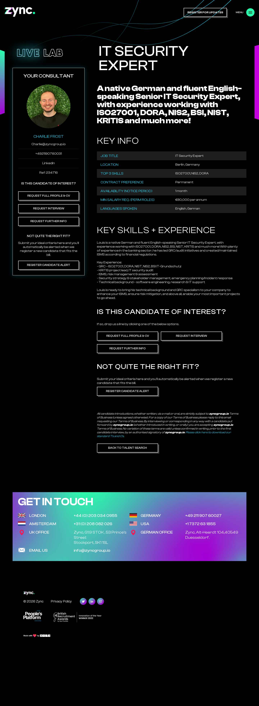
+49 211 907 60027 (203, 515)
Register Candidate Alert (48, 265)
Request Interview (48, 208)
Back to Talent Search (127, 447)
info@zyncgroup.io (92, 550)
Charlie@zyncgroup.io (48, 144)
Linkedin (48, 163)
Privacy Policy (61, 601)
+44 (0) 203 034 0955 (95, 515)
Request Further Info (48, 221)
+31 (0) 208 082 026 (93, 524)
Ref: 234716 (48, 173)
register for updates (205, 12)
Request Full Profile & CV (48, 195)
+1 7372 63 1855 (200, 524)
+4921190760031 (48, 154)
